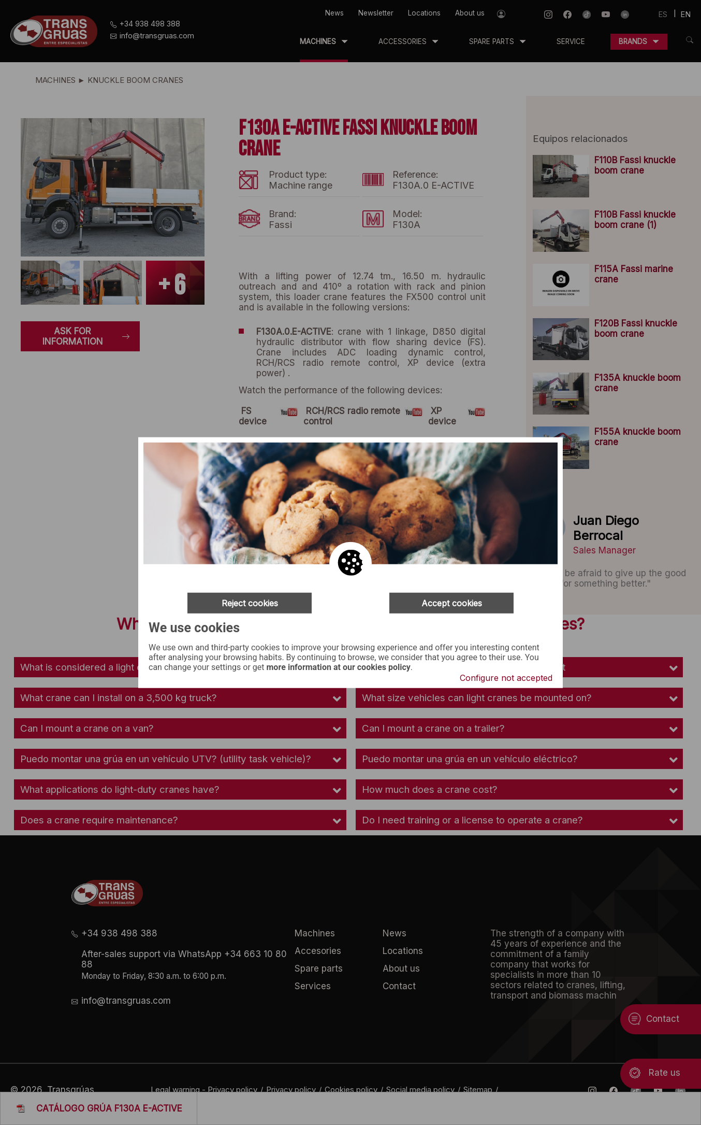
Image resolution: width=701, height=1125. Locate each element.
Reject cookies (250, 602)
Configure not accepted (506, 678)
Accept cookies (451, 602)
